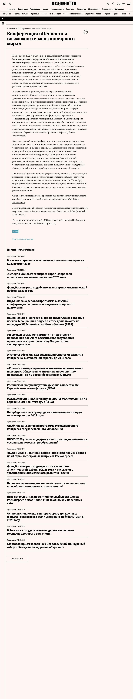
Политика (70, 9)
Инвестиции (23, 9)
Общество (81, 9)
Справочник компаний (72, 13)
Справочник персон (93, 13)
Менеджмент (93, 9)
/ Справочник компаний (31, 28)
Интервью (119, 9)
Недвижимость (57, 9)
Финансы (11, 9)
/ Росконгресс (48, 28)
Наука (123, 13)
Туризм (107, 13)
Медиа (45, 9)
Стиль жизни (107, 9)
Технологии (35, 9)
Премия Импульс (21, 13)
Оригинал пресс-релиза (25, 239)
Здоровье (35, 13)
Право (115, 13)
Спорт (43, 13)
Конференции (55, 13)
